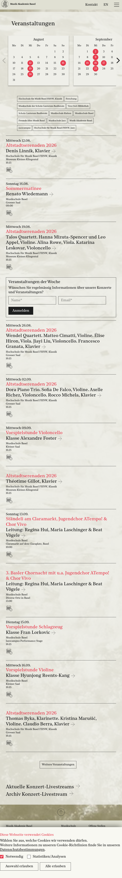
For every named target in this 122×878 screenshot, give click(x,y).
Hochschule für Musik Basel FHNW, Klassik (40, 99)
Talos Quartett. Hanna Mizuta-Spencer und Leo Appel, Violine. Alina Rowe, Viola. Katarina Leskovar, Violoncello (55, 242)
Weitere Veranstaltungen (58, 764)
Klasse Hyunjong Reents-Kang (38, 675)
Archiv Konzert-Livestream (40, 794)
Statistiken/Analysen (49, 856)
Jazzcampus (24, 128)
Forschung (71, 99)
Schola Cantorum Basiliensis (33, 113)
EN (106, 4)
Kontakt (91, 4)
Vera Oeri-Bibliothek (78, 106)
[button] (61, 812)
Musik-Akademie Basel (80, 121)
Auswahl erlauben (19, 866)
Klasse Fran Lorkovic (28, 632)
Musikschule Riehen (61, 113)
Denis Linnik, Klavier (28, 151)
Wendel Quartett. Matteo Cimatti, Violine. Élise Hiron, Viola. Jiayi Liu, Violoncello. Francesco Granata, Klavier (55, 341)
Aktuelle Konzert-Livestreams (43, 787)
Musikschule (68, 826)
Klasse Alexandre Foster (32, 438)
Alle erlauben (55, 866)
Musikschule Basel (84, 113)
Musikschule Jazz (57, 121)
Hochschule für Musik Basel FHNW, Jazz (54, 128)
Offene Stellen (97, 826)
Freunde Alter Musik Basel (32, 121)
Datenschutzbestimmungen (22, 849)
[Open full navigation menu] (116, 4)
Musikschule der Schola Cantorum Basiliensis (41, 106)
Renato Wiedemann (27, 194)
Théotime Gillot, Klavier (32, 481)
